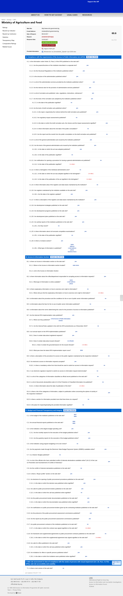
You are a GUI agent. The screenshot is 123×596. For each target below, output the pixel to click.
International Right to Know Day (99, 580)
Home (3, 19)
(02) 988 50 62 (15, 581)
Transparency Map (8, 40)
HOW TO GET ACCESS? (53, 15)
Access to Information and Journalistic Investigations (105, 582)
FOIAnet (91, 586)
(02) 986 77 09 (36, 581)
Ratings (5, 27)
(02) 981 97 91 (25, 581)
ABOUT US (35, 15)
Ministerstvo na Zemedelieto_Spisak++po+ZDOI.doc (60, 51)
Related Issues (7, 47)
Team (9, 590)
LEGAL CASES (72, 15)
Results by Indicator (9, 31)
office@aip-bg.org (16, 584)
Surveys (9, 19)
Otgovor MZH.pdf (49, 48)
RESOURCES (87, 15)
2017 (14, 19)
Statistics (5, 37)
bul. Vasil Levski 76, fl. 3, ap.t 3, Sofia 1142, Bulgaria (27, 579)
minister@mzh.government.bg (50, 31)
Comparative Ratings (9, 43)
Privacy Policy (17, 590)
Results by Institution (9, 34)
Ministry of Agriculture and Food (22, 22)
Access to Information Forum (98, 584)
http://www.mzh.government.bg (50, 28)
